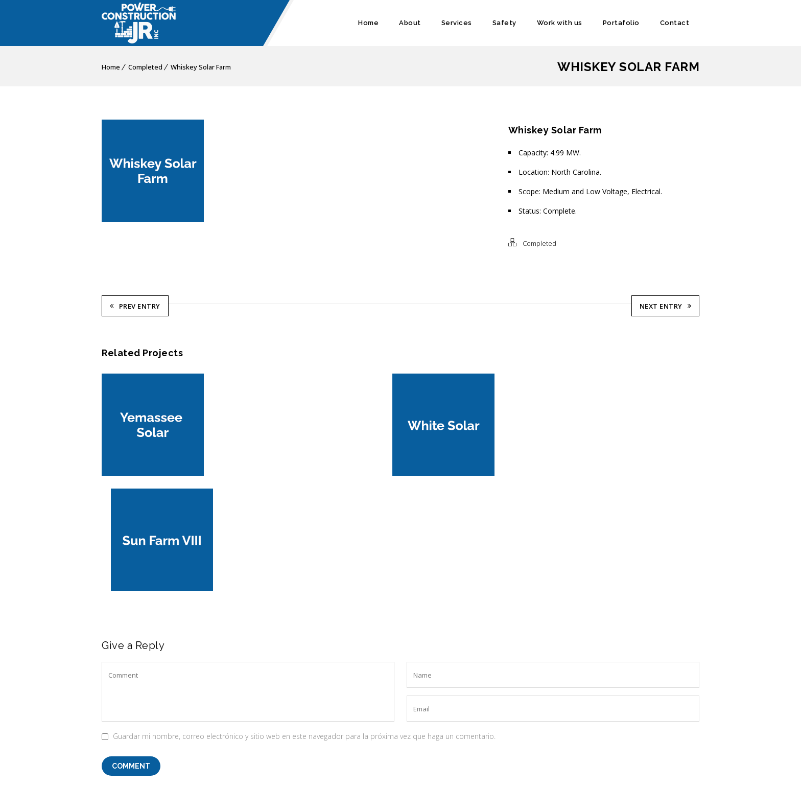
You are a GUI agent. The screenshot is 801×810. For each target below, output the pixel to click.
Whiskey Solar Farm (201, 67)
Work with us (559, 23)
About (410, 23)
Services (456, 23)
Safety (504, 23)
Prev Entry (135, 305)
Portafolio (621, 23)
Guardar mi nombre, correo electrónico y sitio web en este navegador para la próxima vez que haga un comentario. (304, 619)
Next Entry (666, 305)
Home (368, 23)
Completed (145, 67)
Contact (675, 23)
